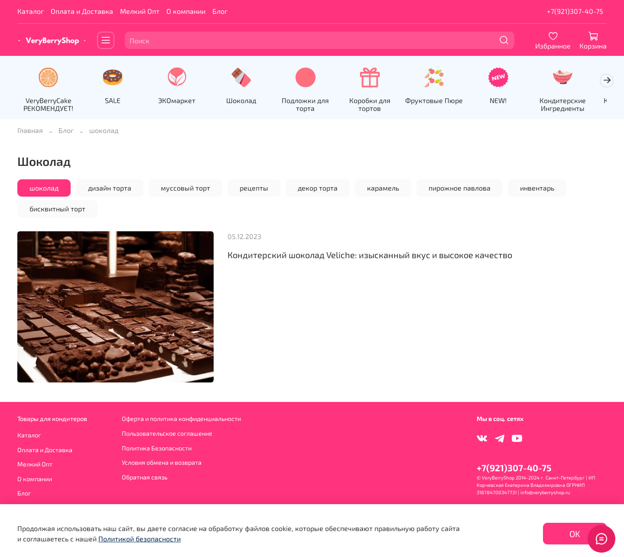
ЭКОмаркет (180, 101)
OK (574, 533)
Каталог (30, 11)
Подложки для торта (311, 105)
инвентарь (537, 188)
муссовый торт (185, 188)
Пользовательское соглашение (167, 433)
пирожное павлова (460, 188)
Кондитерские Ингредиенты (575, 105)
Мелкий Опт (139, 11)
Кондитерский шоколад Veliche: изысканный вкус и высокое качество (370, 255)
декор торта (318, 188)
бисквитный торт (57, 209)
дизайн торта (109, 188)
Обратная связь (144, 477)
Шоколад (246, 101)
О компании (185, 11)
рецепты (254, 188)
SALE (115, 101)
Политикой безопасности (139, 538)
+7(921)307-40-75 (575, 11)
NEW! (508, 101)
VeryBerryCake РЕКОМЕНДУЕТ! (49, 105)
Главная (30, 131)
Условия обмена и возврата (162, 462)
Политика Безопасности (157, 448)
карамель (383, 188)
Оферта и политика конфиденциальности (181, 418)
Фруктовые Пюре (443, 101)
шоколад (43, 188)
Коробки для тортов (377, 105)
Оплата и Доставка (82, 11)
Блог (220, 11)
